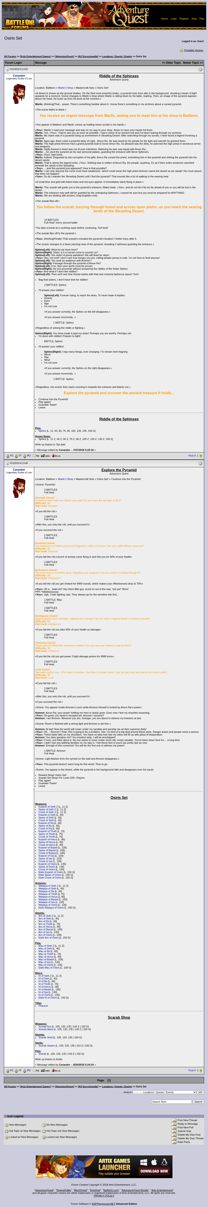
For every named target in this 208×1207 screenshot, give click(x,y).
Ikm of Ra (44, 921)
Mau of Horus (46, 956)
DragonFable (63, 1190)
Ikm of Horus (46, 926)
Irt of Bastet (45, 989)
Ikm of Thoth (45, 924)
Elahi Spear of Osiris (50, 874)
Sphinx (42, 430)
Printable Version (191, 50)
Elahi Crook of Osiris (50, 877)
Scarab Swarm (47, 1045)
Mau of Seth (45, 948)
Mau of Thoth (46, 954)
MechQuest (80, 1190)
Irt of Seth (44, 978)
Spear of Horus (47, 842)
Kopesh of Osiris (48, 864)
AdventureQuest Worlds (135, 1190)
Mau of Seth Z (46, 945)
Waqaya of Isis (47, 902)
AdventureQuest (44, 1190)
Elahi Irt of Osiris (48, 997)
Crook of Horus (47, 844)
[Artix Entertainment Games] (35, 56)
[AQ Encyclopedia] (88, 56)
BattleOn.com (111, 1190)
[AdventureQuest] (64, 56)
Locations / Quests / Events (117, 56)
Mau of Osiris (46, 965)
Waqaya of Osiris (48, 904)
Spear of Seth (46, 817)
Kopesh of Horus (48, 839)
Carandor (19, 75)
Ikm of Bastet (46, 929)
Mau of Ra (44, 951)
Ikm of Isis (44, 932)
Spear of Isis (45, 858)
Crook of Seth (46, 820)
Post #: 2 (193, 1070)
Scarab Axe (45, 1026)
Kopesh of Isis (46, 855)
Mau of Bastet (46, 959)
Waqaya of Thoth (48, 894)
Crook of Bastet (47, 853)
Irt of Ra (43, 981)
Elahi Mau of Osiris (49, 967)
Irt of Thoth (45, 984)
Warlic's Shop (65, 87)
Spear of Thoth (47, 834)
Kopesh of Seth (47, 814)
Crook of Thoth (47, 836)
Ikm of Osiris (45, 934)
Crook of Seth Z (47, 812)
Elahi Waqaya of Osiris (51, 907)
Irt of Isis (43, 992)
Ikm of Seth (45, 918)
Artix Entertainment (162, 1190)
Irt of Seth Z (45, 975)
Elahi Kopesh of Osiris (51, 872)
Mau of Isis (45, 962)
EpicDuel (95, 1190)
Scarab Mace (46, 1029)
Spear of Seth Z (47, 809)
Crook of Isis (45, 861)
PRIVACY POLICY (104, 1195)
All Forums (10, 56)
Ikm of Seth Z (46, 915)
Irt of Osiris (45, 995)
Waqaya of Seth (47, 888)
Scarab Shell (46, 1037)
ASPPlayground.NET (103, 1203)
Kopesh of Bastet (48, 847)
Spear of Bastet (47, 850)
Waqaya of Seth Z (49, 885)
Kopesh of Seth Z (48, 806)
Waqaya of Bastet (48, 899)
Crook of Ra (45, 828)
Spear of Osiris (47, 866)
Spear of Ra (45, 825)
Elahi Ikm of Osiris (49, 937)
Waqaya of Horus (48, 896)
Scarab (42, 1053)
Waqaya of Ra (46, 891)
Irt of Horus (45, 986)
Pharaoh (43, 1005)
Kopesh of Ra (46, 823)
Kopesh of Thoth (48, 831)
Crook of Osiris (47, 869)
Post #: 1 (193, 455)
